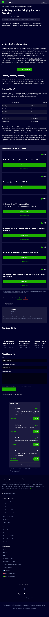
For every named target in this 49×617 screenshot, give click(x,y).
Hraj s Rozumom (7, 542)
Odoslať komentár (9, 389)
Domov (3, 6)
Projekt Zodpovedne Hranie (10, 539)
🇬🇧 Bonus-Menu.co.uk (9, 573)
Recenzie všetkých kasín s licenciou (12, 536)
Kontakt (5, 552)
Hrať (36, 418)
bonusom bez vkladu (34, 58)
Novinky (8, 6)
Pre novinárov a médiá (9, 561)
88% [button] (45, 223)
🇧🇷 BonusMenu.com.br (9, 576)
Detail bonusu (24, 169)
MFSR (31, 488)
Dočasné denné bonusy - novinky (21, 19)
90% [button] (44, 199)
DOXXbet (37, 19)
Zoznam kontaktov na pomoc (11, 533)
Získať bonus (24, 165)
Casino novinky (11, 19)
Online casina (6, 519)
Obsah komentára (6, 371)
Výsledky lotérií (7, 522)
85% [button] (45, 247)
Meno (3, 357)
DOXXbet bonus (38, 50)
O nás (4, 549)
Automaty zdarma (8, 516)
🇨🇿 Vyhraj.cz (6, 570)
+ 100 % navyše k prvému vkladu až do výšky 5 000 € (19, 205)
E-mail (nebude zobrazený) (8, 364)
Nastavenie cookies (9, 493)
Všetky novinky (32, 19)
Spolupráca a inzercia (9, 558)
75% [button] (45, 269)
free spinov (14, 50)
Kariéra (5, 555)
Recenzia (14, 418)
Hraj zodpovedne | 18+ (9, 530)
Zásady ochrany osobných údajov (12, 564)
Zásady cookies (7, 567)
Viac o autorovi (42, 321)
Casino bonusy (7, 501)
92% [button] (45, 155)
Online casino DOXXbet (40, 62)
